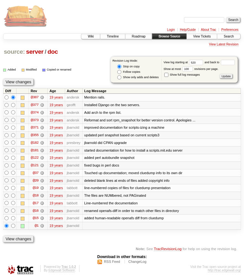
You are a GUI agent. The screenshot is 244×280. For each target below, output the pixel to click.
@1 (36, 226)
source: (14, 51)
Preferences (230, 29)
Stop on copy (128, 67)
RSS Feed (112, 263)
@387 (34, 97)
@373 (34, 120)
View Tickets (202, 36)
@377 (34, 104)
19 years (56, 97)
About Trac (208, 29)
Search (229, 36)
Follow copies (128, 72)
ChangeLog (137, 263)
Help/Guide (188, 29)
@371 (34, 127)
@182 (34, 143)
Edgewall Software (61, 271)
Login (171, 29)
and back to (220, 62)
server (35, 51)
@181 (34, 150)
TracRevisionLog (167, 250)
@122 (34, 158)
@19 (35, 188)
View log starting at (184, 62)
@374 (34, 112)
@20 (35, 181)
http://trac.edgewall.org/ (224, 271)
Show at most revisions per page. (191, 69)
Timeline (113, 36)
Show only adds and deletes (138, 77)
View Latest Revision (224, 44)
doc (52, 51)
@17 (35, 204)
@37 (35, 173)
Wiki (91, 36)
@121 (34, 165)
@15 (35, 219)
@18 (35, 196)
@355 (34, 135)
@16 (35, 211)
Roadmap (139, 36)
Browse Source (169, 36)
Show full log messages (182, 74)
